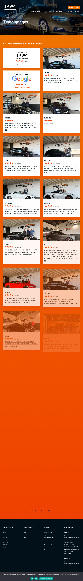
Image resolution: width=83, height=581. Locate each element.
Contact (70, 11)
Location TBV (47, 540)
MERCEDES (6, 537)
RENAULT (5, 547)
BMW (4, 540)
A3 (24, 540)
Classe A (26, 535)
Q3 (24, 542)
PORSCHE (5, 542)
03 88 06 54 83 (74, 7)
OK (32, 578)
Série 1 (25, 537)
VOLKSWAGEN (7, 535)
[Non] (81, 577)
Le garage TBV (60, 11)
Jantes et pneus (48, 532)
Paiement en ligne (48, 537)
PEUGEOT (5, 545)
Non (36, 578)
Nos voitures (48, 11)
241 (41, 511)
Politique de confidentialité (46, 578)
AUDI (4, 532)
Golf (25, 532)
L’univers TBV (36, 11)
